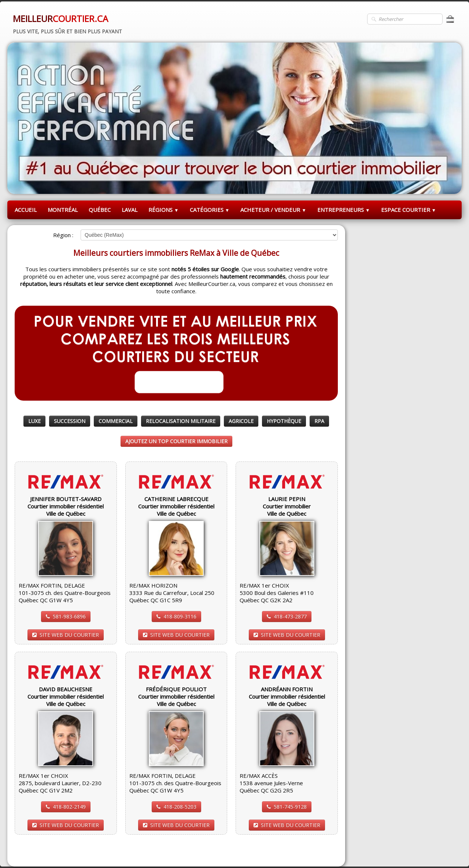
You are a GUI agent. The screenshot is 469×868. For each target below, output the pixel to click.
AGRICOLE (241, 421)
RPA (319, 421)
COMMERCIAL (116, 421)
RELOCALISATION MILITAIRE (180, 421)
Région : (63, 235)
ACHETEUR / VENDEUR (273, 209)
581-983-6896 (66, 616)
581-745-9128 (287, 806)
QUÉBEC (100, 209)
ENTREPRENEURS (343, 209)
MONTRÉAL (63, 209)
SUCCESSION (69, 421)
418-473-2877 (287, 616)
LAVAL (129, 209)
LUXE (34, 421)
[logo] (67, 23)
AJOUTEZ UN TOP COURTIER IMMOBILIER (176, 441)
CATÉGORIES (210, 209)
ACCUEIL (26, 209)
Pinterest (326, 852)
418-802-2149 (66, 806)
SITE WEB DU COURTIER (65, 634)
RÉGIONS (163, 209)
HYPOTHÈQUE (284, 421)
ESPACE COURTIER (408, 209)
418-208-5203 (176, 806)
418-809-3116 (176, 616)
